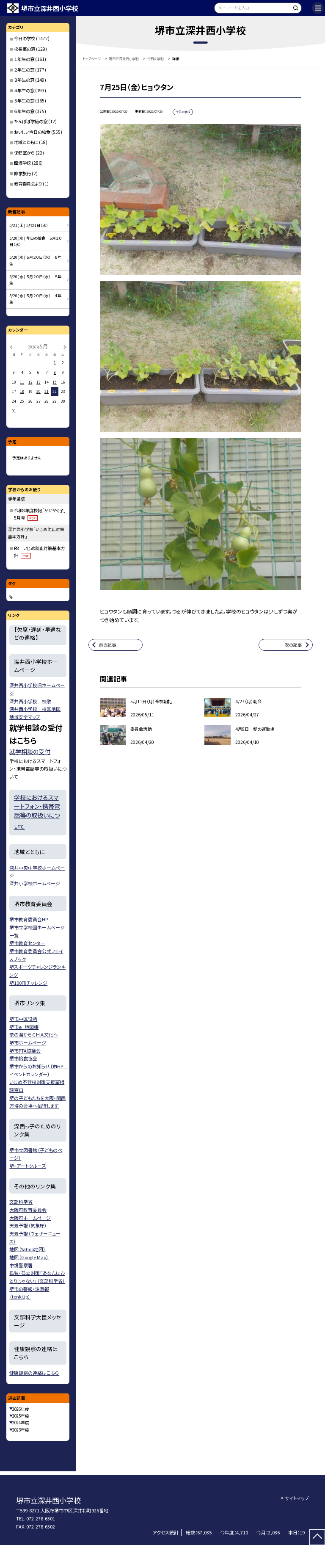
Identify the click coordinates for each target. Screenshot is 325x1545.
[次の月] (64, 346)
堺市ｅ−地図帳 (24, 1026)
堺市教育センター (27, 943)
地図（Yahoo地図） (27, 1249)
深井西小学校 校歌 (30, 701)
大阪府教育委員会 (28, 1209)
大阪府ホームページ (30, 1217)
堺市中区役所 (23, 1018)
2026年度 (20, 1409)
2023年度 (20, 1430)
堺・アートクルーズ (27, 1165)
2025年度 (20, 1416)
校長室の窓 (24, 49)
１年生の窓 (24, 59)
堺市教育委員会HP (28, 919)
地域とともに (26, 142)
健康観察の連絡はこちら (34, 1372)
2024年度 (20, 1423)
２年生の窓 (24, 69)
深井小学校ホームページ (34, 883)
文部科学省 (21, 1201)
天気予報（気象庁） (28, 1225)
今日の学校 (24, 38)
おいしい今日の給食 (32, 132)
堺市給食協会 (23, 1058)
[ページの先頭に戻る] (317, 1537)
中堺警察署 (21, 1265)
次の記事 (293, 645)
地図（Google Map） (29, 1257)
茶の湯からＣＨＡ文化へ (33, 1034)
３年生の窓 (24, 80)
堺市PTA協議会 (25, 1050)
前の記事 (107, 645)
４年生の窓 (24, 90)
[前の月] (11, 346)
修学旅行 (22, 173)
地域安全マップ (24, 716)
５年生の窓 (24, 100)
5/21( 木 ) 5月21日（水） (28, 225)
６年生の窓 (24, 111)
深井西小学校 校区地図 (35, 708)
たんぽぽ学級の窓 (30, 121)
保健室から (24, 152)
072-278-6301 (40, 1518)
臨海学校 (22, 163)
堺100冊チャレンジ (28, 982)
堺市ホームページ (27, 1042)
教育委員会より (28, 183)
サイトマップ (297, 1498)
